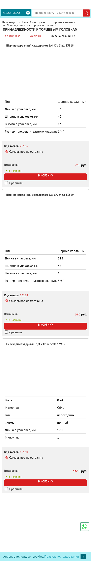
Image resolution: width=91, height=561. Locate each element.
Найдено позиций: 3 (62, 36)
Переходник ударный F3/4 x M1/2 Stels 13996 (35, 344)
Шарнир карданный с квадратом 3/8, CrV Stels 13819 (40, 194)
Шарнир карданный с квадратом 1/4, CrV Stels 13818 (40, 45)
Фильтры (35, 36)
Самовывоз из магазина (26, 151)
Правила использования (61, 557)
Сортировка (12, 36)
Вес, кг (9, 400)
